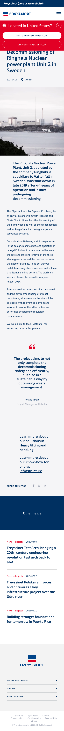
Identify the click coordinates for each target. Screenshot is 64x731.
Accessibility (51, 718)
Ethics (34, 721)
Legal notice (33, 715)
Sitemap (19, 715)
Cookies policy (34, 718)
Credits (45, 715)
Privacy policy (17, 718)
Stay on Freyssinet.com (32, 44)
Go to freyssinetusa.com (32, 35)
